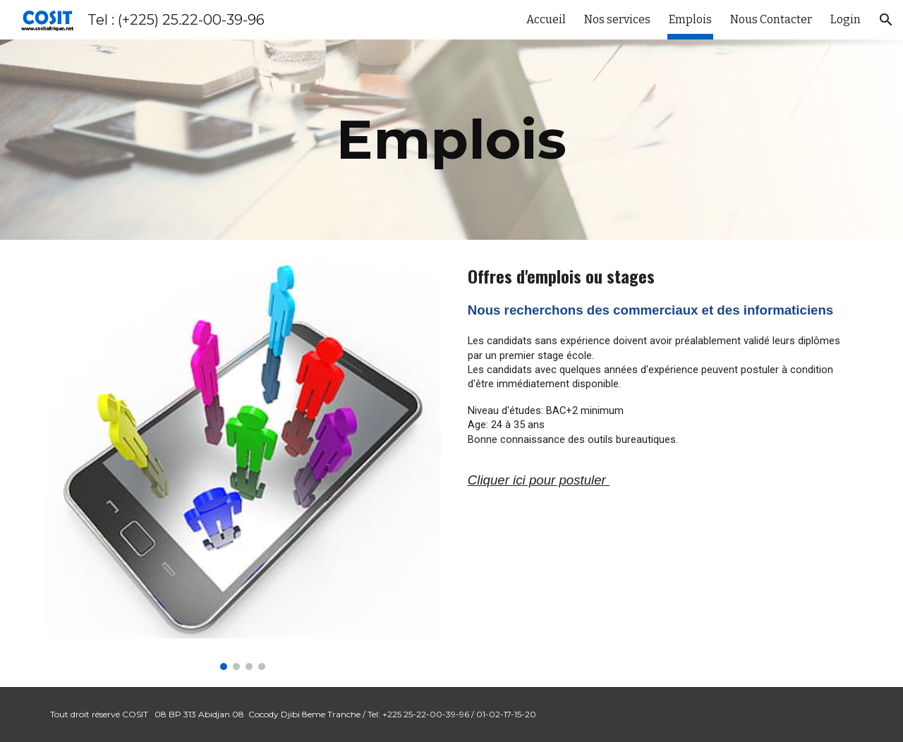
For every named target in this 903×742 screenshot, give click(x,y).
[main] (451, 139)
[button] (886, 20)
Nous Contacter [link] (771, 19)
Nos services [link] (617, 19)
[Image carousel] (242, 463)
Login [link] (845, 19)
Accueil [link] (546, 19)
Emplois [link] (690, 19)
